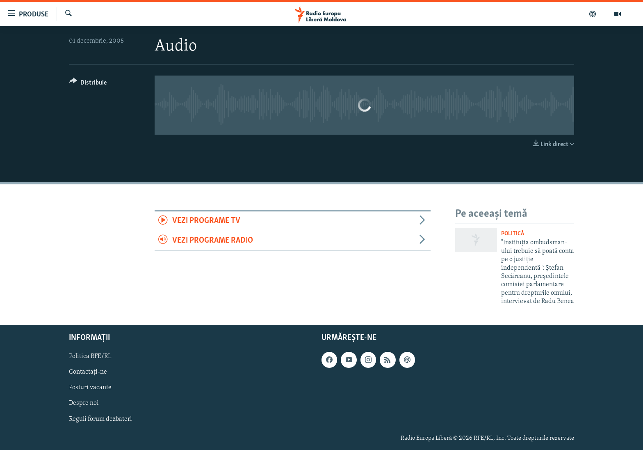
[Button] (88, 84)
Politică (512, 234)
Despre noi (84, 403)
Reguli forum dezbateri (100, 419)
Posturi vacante (90, 387)
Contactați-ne (88, 372)
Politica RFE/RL (90, 356)
